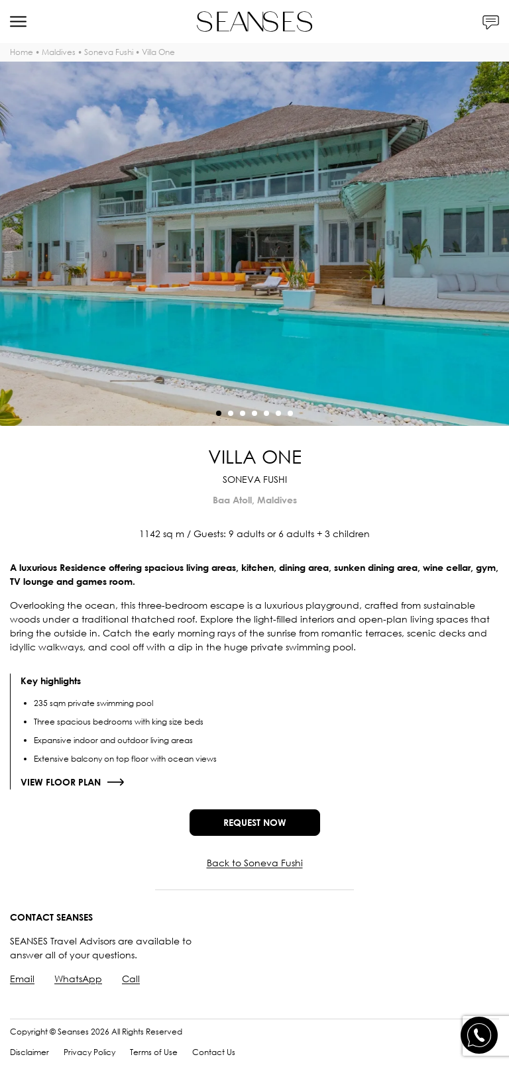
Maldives (59, 52)
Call (131, 978)
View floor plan (61, 781)
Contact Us (213, 1052)
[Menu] (18, 21)
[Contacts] (490, 21)
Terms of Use (154, 1052)
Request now (254, 822)
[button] (218, 413)
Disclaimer (29, 1052)
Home (21, 52)
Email (22, 978)
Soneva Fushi (108, 52)
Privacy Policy (89, 1052)
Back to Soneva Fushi (255, 862)
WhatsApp (78, 978)
